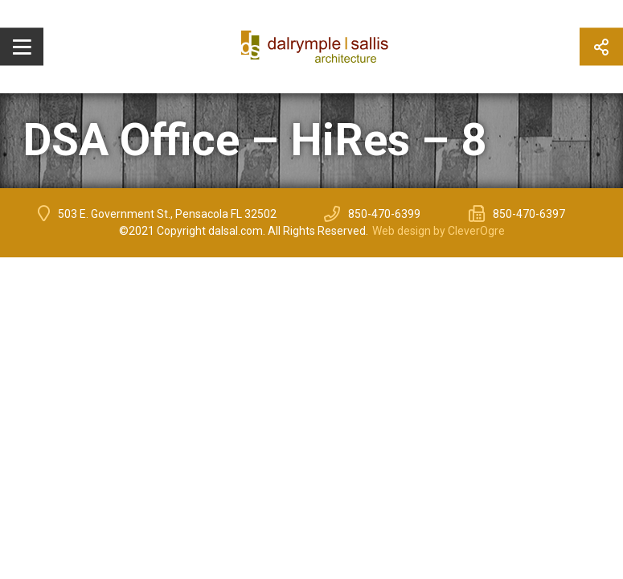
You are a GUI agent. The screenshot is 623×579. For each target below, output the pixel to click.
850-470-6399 (384, 213)
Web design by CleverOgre (438, 230)
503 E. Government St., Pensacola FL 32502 (167, 213)
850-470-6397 (529, 213)
